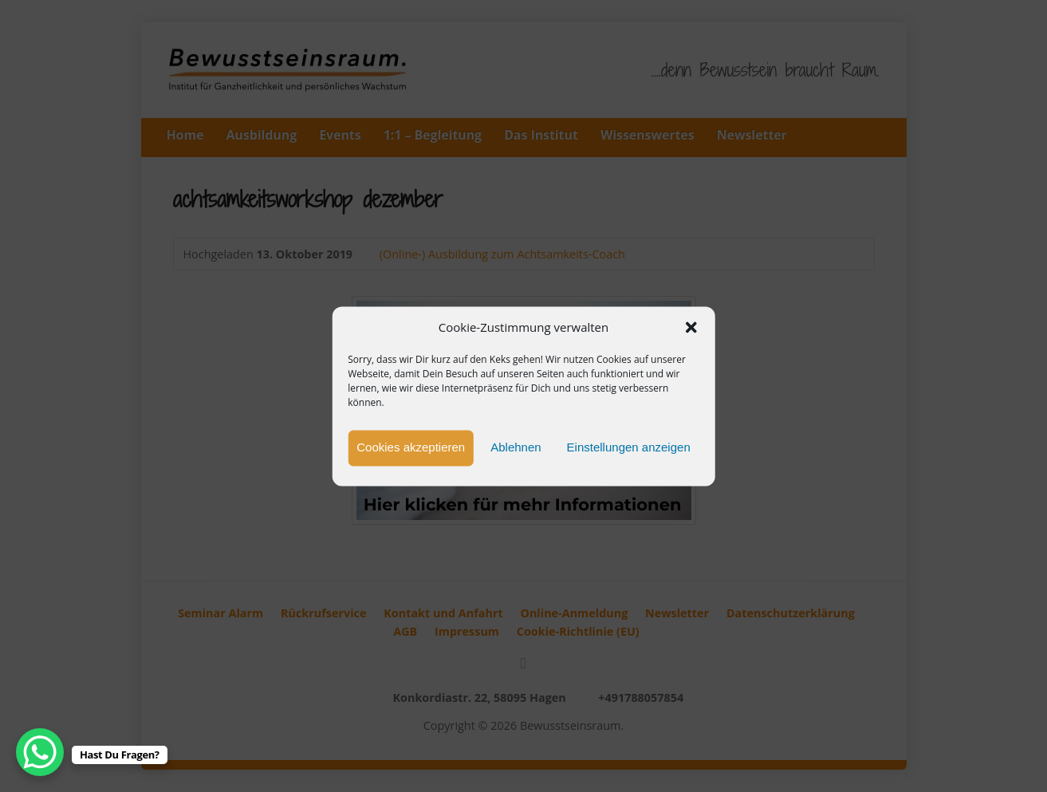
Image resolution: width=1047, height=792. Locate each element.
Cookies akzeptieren (410, 448)
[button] (691, 328)
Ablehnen (515, 448)
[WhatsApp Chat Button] (40, 752)
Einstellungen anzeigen (629, 448)
